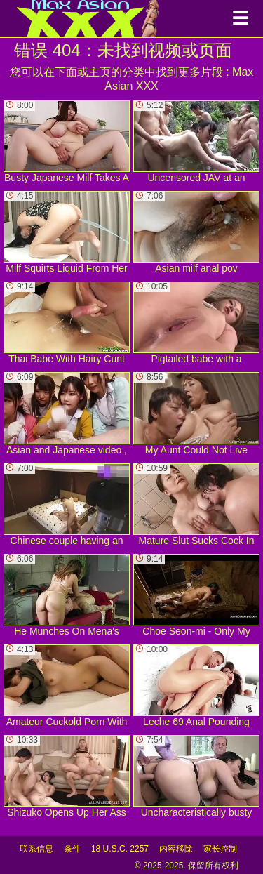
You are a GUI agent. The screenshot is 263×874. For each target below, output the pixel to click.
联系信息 (36, 849)
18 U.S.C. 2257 (120, 849)
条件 (72, 849)
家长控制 (220, 849)
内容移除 (176, 849)
